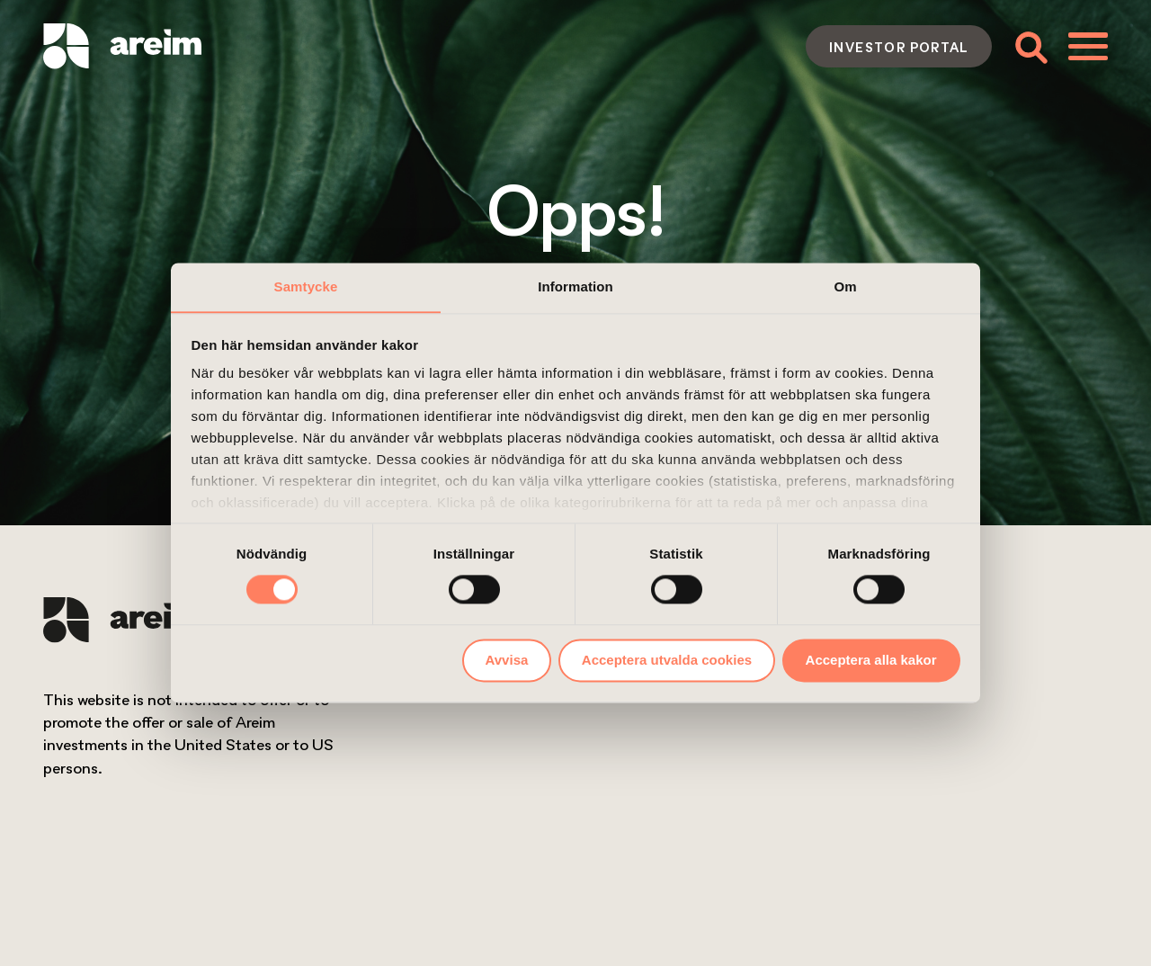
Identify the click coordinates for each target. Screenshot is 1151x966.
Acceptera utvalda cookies (667, 659)
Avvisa (507, 659)
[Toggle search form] (1030, 46)
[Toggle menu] (1088, 45)
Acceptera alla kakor (871, 659)
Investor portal (898, 47)
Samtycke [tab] (306, 286)
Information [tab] (575, 286)
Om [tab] (845, 286)
